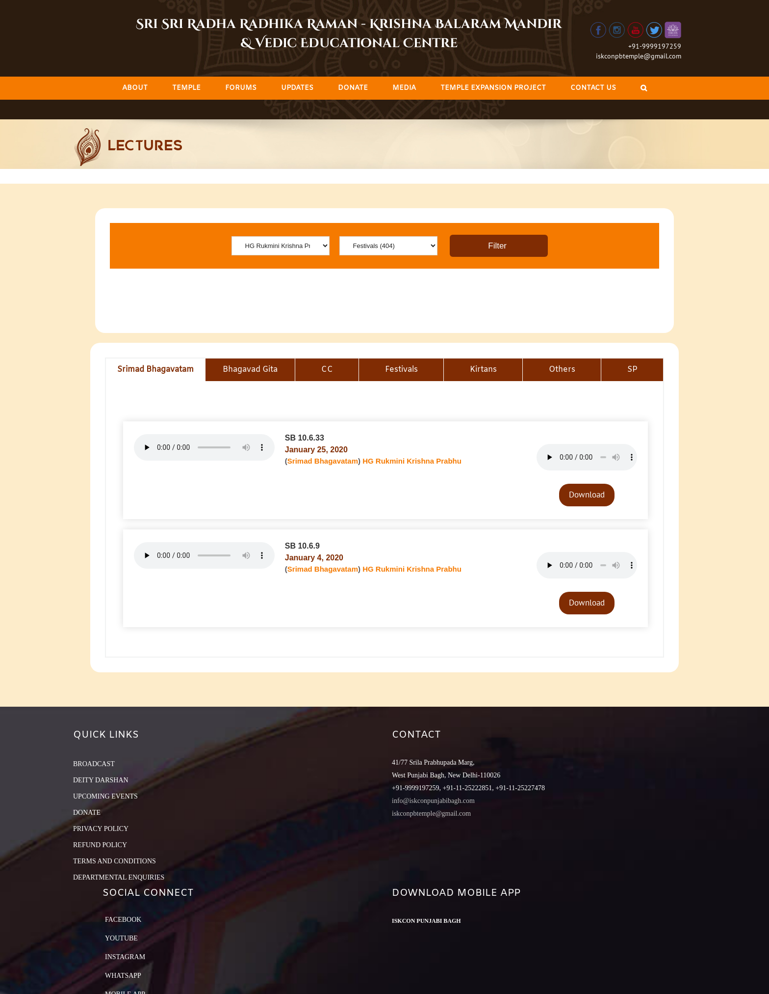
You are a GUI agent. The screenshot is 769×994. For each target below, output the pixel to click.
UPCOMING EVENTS (105, 796)
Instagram (125, 957)
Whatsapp (123, 975)
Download (587, 494)
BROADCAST (94, 764)
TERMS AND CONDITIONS (114, 861)
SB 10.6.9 (302, 546)
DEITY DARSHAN (100, 780)
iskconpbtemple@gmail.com (638, 56)
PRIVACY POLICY (100, 828)
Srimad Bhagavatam (322, 461)
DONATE (87, 812)
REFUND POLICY (100, 845)
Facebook (123, 919)
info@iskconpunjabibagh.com (433, 800)
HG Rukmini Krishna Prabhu (411, 461)
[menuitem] (135, 88)
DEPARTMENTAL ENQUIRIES (118, 877)
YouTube (121, 938)
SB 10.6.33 (304, 438)
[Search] (643, 88)
